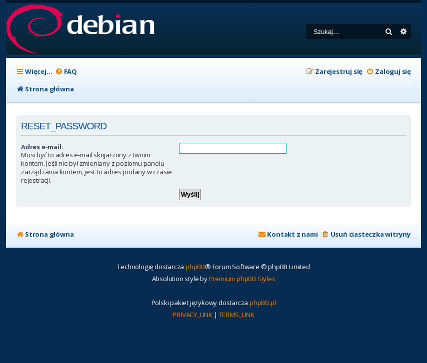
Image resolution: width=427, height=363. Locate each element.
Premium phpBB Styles (242, 278)
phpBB (195, 266)
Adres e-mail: (42, 146)
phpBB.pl (263, 302)
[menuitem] (66, 71)
